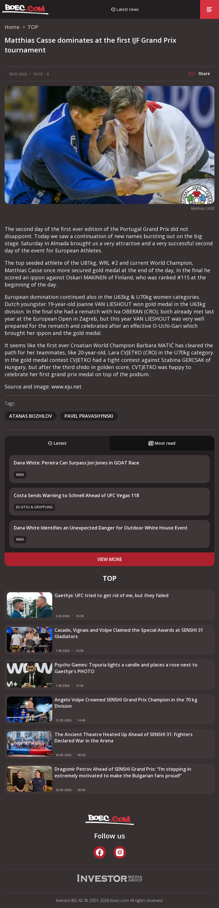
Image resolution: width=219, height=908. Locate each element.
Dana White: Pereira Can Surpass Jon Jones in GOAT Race (76, 463)
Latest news (127, 9)
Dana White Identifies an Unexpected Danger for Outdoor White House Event (101, 528)
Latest (57, 443)
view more (109, 559)
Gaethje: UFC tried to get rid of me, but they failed (111, 595)
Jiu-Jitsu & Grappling (34, 507)
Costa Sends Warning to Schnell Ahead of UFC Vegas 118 (76, 495)
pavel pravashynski (89, 416)
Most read (161, 443)
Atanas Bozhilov (30, 416)
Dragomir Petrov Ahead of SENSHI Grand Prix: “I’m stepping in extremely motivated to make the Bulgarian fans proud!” (123, 772)
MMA (20, 474)
